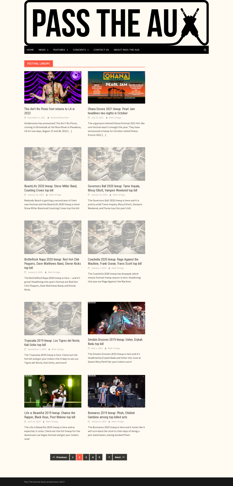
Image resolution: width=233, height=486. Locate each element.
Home (30, 49)
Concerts (79, 49)
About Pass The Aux (126, 49)
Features (59, 49)
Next (120, 457)
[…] (69, 131)
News (42, 49)
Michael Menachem (60, 117)
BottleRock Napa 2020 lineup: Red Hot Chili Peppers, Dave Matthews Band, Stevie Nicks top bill (52, 263)
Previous (60, 457)
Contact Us (101, 49)
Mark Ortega (115, 117)
